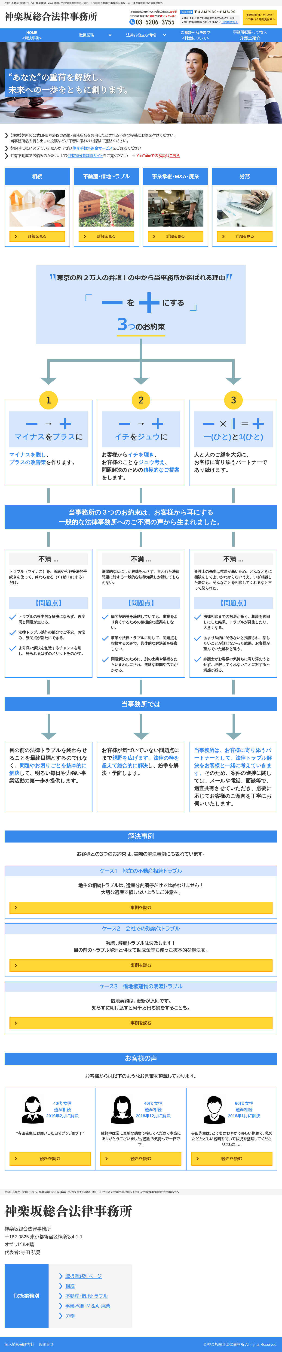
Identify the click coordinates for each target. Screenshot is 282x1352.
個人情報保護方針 (19, 1344)
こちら (174, 156)
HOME (32, 36)
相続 (70, 1286)
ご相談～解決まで (195, 36)
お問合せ (46, 1344)
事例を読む (141, 907)
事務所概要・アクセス (250, 35)
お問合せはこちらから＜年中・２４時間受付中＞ (260, 17)
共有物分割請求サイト (85, 156)
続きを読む (50, 1158)
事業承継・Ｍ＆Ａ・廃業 (87, 1306)
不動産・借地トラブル (86, 1296)
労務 (70, 1316)
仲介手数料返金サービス (92, 148)
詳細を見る (37, 236)
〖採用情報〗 (229, 22)
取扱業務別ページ (83, 1276)
